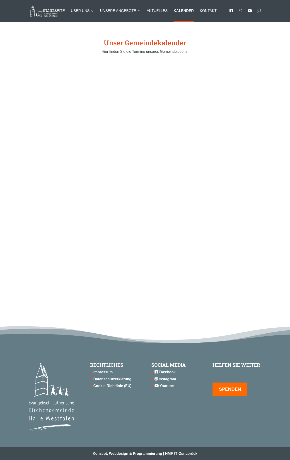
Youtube (164, 386)
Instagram (165, 379)
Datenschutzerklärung (112, 379)
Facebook (165, 372)
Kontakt (208, 11)
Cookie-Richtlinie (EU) (112, 386)
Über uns (80, 11)
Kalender (184, 11)
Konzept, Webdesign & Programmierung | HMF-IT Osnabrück (145, 453)
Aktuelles (157, 11)
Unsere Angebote (118, 11)
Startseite (54, 11)
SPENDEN (230, 389)
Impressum (103, 372)
